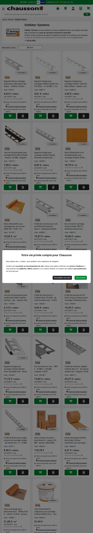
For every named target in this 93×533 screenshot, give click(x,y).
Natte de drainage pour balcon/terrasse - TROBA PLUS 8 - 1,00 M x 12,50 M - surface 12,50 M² (16, 511)
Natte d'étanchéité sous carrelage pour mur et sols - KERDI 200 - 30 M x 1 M (15, 226)
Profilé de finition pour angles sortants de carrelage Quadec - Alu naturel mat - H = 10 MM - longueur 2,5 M (16, 440)
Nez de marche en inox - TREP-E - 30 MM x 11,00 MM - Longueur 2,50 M (46, 369)
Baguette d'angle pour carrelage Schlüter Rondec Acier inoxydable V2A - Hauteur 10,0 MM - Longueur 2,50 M (16, 369)
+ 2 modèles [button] (52, 144)
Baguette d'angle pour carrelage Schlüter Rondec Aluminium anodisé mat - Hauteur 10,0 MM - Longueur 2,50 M (45, 155)
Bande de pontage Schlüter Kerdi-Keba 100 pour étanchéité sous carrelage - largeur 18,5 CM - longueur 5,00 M (77, 440)
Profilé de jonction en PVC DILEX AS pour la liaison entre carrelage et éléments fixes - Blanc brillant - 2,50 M (76, 297)
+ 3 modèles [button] (52, 73)
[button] (16, 107)
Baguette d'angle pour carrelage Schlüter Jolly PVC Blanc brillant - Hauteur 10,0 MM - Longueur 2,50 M (76, 84)
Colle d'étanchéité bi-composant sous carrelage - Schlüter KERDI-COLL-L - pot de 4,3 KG (46, 511)
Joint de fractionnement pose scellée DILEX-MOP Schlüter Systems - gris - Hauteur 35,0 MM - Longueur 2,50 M (15, 297)
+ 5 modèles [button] (83, 215)
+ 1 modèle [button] (83, 144)
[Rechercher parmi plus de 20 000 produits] (43, 14)
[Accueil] (4, 19)
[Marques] (11, 19)
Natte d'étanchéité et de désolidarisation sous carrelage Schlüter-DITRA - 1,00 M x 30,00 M (75, 155)
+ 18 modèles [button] (21, 73)
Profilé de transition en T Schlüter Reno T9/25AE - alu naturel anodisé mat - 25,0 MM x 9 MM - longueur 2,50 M (46, 297)
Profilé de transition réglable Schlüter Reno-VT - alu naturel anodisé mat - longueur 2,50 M (76, 369)
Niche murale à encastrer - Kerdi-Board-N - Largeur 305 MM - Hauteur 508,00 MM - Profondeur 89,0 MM (45, 440)
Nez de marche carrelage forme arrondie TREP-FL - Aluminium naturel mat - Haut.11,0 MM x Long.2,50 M (75, 226)
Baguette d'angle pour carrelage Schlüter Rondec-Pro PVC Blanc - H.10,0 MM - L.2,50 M (46, 84)
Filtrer (30, 48)
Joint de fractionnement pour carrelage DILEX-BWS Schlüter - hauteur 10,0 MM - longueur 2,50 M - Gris (16, 155)
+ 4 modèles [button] (22, 429)
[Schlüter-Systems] (21, 19)
